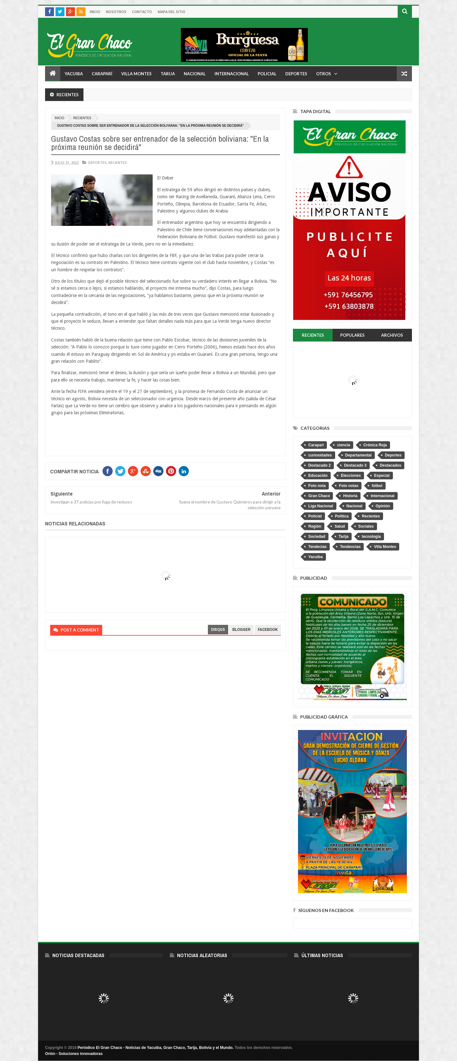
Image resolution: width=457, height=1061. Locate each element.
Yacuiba (74, 73)
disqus (218, 629)
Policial (267, 73)
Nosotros (116, 11)
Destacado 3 (355, 465)
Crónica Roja (375, 445)
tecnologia (371, 536)
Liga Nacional (320, 506)
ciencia (343, 445)
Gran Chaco (319, 496)
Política (342, 516)
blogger (241, 629)
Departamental (358, 455)
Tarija (168, 73)
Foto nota (317, 485)
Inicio (95, 11)
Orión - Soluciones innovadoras (74, 1053)
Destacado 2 (319, 465)
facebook (268, 629)
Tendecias (317, 546)
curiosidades (320, 455)
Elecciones (351, 475)
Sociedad (316, 536)
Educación (318, 475)
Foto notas (348, 485)
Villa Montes (136, 73)
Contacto (142, 11)
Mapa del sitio (171, 11)
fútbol (377, 485)
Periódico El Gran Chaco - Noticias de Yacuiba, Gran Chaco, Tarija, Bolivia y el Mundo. (155, 1047)
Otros (323, 73)
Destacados (390, 465)
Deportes (296, 73)
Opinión (383, 506)
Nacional (195, 73)
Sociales (366, 526)
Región (314, 526)
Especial (382, 475)
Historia (350, 496)
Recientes (82, 118)
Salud (339, 526)
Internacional (232, 73)
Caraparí (102, 73)
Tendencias (350, 546)
